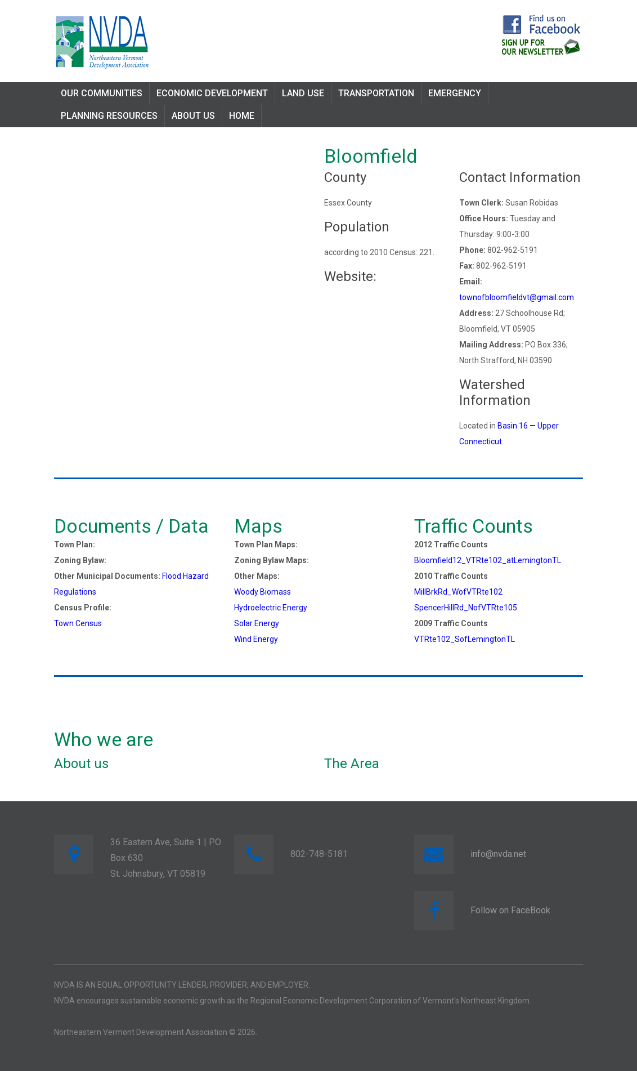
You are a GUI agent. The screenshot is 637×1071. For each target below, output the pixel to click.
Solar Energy (256, 623)
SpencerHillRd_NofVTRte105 (465, 607)
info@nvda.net (498, 854)
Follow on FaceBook (510, 910)
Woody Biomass (262, 591)
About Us (193, 115)
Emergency (454, 93)
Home (241, 115)
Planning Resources (109, 115)
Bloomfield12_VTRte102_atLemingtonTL (487, 560)
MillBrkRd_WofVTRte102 (458, 591)
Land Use (303, 93)
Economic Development (212, 93)
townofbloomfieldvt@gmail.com (516, 297)
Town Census (78, 623)
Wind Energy (256, 639)
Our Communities (101, 93)
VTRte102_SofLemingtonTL (464, 639)
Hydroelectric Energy (270, 607)
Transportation (376, 93)
